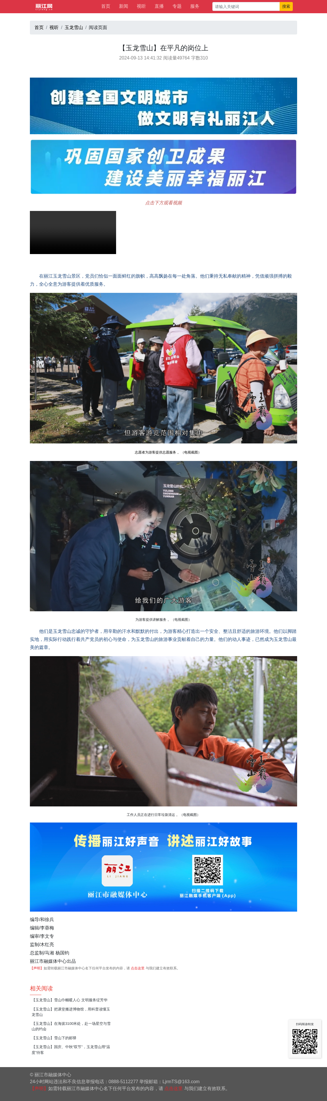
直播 (159, 6)
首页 (105, 6)
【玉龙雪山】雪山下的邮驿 (54, 1038)
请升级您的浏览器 (73, 232)
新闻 (123, 6)
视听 (141, 6)
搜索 (286, 6)
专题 (177, 6)
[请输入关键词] (246, 6)
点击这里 (138, 968)
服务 (194, 6)
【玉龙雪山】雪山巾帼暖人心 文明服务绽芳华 (69, 1000)
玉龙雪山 (74, 27)
